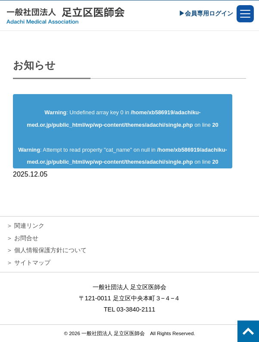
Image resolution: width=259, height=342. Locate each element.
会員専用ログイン (209, 13)
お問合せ (26, 238)
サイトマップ (32, 262)
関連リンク (29, 225)
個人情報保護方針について (50, 250)
